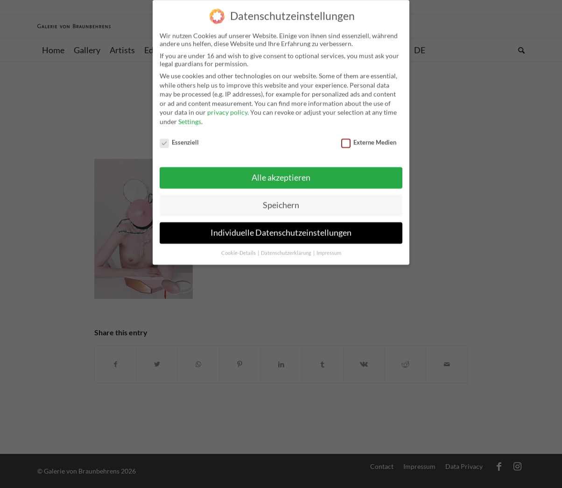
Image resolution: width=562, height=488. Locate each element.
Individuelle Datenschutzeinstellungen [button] (281, 229)
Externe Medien (368, 138)
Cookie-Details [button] (239, 249)
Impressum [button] (328, 249)
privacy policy (227, 109)
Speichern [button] (281, 202)
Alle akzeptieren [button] (281, 174)
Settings (189, 118)
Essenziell (179, 138)
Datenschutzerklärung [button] (286, 249)
